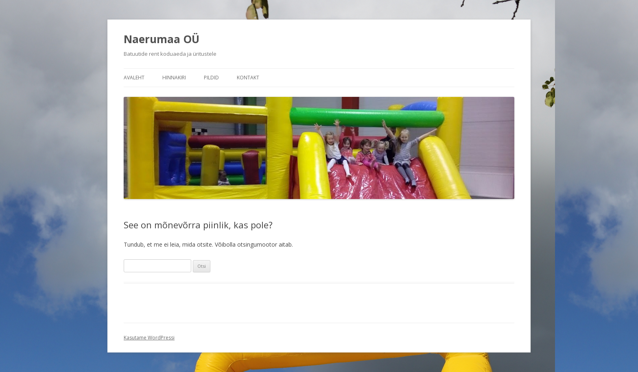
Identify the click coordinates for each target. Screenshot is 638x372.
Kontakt (248, 77)
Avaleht (134, 77)
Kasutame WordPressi (149, 337)
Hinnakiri (174, 77)
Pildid (211, 77)
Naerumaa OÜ (161, 39)
